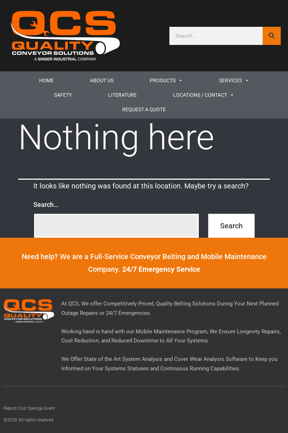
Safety (63, 95)
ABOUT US (102, 80)
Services (234, 80)
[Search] (272, 36)
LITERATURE (122, 95)
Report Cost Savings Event (29, 408)
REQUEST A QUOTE (144, 109)
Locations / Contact (203, 95)
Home (46, 80)
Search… (45, 204)
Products (166, 80)
